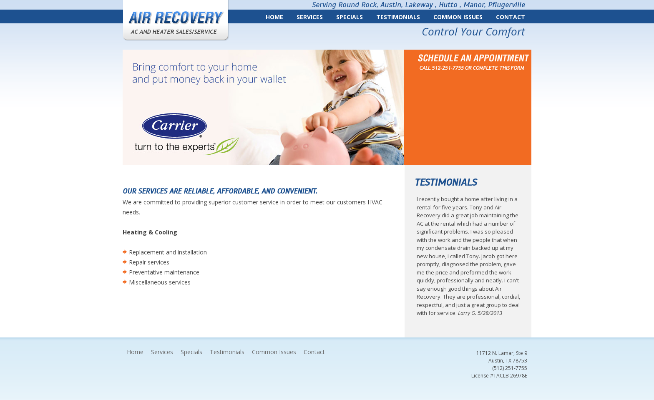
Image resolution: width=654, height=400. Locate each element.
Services (310, 17)
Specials (349, 17)
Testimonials (398, 17)
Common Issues (458, 17)
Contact (510, 17)
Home (274, 17)
